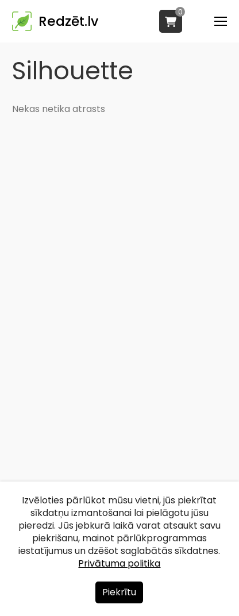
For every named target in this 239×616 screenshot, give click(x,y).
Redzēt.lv (68, 21)
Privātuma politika (119, 563)
